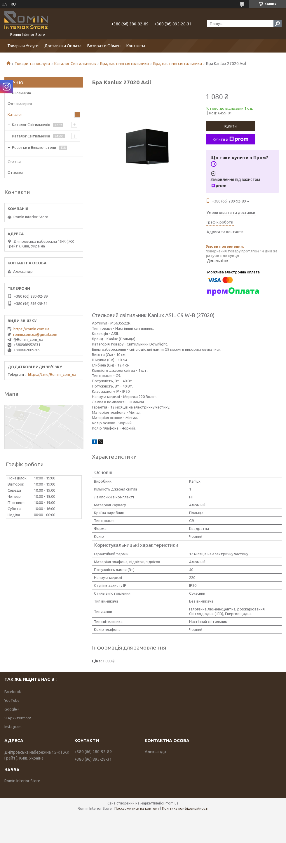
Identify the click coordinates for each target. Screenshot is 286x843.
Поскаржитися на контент (136, 808)
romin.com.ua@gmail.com (35, 334)
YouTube (12, 700)
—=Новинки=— (21, 93)
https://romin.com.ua (31, 329)
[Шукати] (277, 23)
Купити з (230, 139)
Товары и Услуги (23, 45)
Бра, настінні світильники (124, 63)
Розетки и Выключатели (34, 147)
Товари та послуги (32, 63)
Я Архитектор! (17, 718)
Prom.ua (172, 803)
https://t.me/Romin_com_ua (52, 374)
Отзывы (15, 172)
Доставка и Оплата (62, 45)
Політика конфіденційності (185, 808)
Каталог (15, 114)
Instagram (13, 727)
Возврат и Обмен (104, 45)
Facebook (12, 692)
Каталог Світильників (75, 63)
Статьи (14, 162)
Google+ (11, 709)
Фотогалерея (20, 104)
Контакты (135, 45)
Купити (230, 126)
